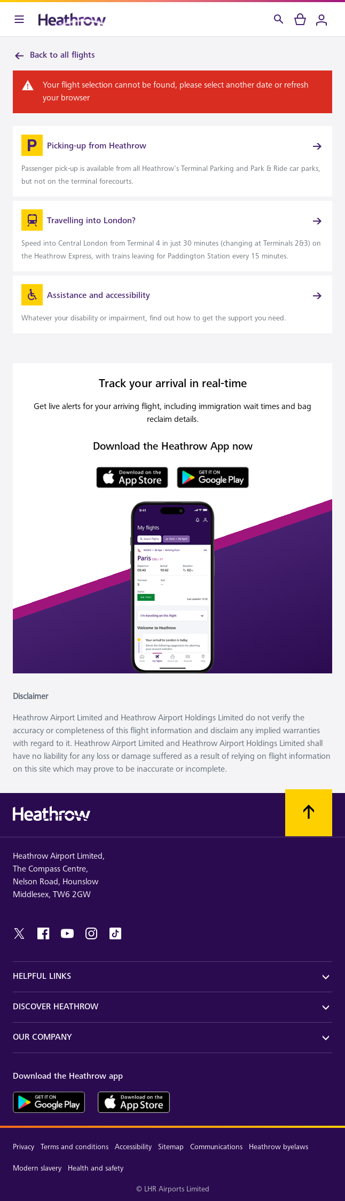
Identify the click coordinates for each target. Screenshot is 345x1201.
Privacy (23, 1146)
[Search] (278, 19)
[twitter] (19, 933)
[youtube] (67, 933)
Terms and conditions (74, 1146)
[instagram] (91, 933)
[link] (172, 161)
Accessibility (133, 1146)
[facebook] (43, 933)
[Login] (321, 19)
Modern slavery (37, 1168)
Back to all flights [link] (54, 55)
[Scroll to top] (308, 812)
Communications (216, 1146)
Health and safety (95, 1168)
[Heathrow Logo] (72, 19)
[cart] (300, 19)
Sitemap (171, 1146)
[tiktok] (115, 933)
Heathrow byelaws (278, 1146)
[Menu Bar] (19, 19)
